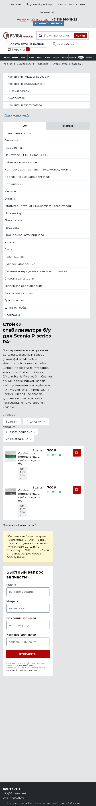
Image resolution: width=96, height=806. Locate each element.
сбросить (9, 427)
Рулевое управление (20, 264)
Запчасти (14, 4)
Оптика (10, 198)
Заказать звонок (48, 23)
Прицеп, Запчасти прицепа (24, 235)
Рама (8, 249)
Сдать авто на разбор (27, 44)
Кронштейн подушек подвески (28, 76)
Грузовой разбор (39, 4)
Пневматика (14, 220)
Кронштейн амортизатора (25, 105)
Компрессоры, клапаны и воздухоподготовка (38, 169)
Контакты (47, 12)
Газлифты (12, 140)
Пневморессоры (18, 91)
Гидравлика (13, 147)
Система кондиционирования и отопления (36, 271)
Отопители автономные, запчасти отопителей (38, 206)
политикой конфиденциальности (23, 670)
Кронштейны (14, 184)
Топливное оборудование (24, 286)
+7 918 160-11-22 (64, 19)
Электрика (12, 315)
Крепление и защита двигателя (27, 176)
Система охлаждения (20, 278)
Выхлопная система (19, 133)
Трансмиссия (14, 300)
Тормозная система (19, 293)
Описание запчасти (21, 618)
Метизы (10, 191)
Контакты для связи (21, 634)
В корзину (77, 453)
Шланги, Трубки (16, 307)
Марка (11, 584)
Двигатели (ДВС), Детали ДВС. (26, 155)
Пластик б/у (13, 213)
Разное (10, 242)
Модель (12, 601)
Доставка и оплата (71, 4)
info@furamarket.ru (16, 793)
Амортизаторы (17, 98)
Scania (37, 450)
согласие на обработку (24, 665)
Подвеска (12, 227)
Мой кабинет (66, 44)
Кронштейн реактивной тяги (26, 83)
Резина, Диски (15, 256)
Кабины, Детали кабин (21, 162)
